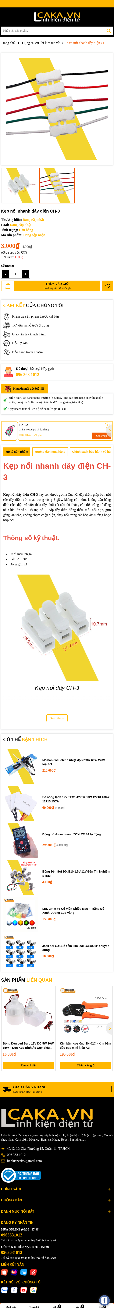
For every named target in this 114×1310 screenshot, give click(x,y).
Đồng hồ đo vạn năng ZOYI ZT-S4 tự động (71, 834)
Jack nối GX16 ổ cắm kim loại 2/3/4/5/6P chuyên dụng (75, 948)
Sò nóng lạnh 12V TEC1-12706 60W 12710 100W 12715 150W (76, 799)
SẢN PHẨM (26, 980)
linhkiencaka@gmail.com (24, 1161)
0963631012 (11, 1235)
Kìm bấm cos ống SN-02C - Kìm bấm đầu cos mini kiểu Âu (85, 1045)
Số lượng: (7, 265)
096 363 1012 (27, 374)
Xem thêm (57, 718)
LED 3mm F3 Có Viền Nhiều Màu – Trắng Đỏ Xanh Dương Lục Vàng (73, 911)
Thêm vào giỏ (85, 1065)
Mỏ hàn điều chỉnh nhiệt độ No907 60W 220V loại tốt (73, 762)
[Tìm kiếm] (109, 31)
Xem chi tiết (28, 1065)
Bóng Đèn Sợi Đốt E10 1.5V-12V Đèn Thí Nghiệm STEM (76, 873)
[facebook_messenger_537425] (104, 1300)
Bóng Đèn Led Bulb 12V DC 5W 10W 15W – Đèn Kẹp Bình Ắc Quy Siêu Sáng (28, 1046)
